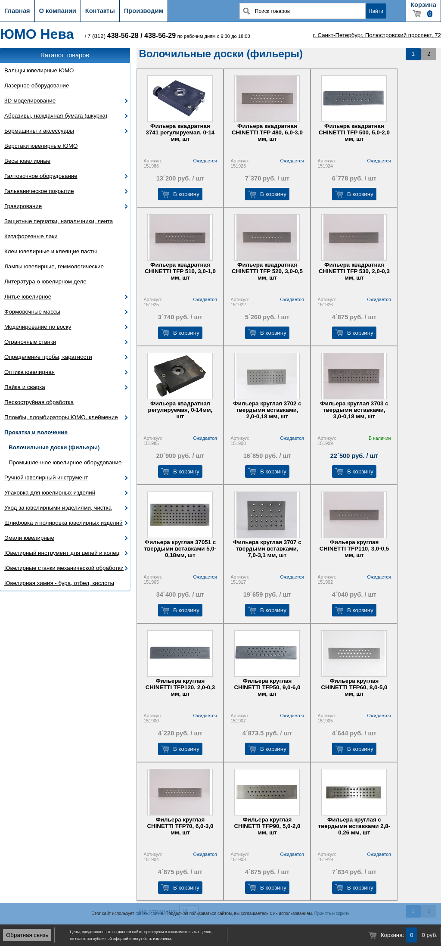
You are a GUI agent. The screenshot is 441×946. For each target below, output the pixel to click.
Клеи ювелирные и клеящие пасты (50, 251)
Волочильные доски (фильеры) (54, 447)
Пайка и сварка (24, 387)
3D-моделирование (30, 100)
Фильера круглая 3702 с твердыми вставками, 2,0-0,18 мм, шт (267, 410)
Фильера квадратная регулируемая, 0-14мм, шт (180, 410)
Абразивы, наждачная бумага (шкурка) (55, 115)
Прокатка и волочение (36, 432)
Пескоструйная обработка (39, 402)
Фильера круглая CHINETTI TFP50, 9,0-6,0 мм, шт (267, 687)
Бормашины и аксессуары (39, 131)
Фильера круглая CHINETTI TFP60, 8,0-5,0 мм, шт (354, 687)
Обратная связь (27, 935)
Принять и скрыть (332, 913)
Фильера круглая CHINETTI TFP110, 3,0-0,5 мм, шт (354, 548)
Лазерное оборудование (36, 85)
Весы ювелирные (27, 161)
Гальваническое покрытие (39, 191)
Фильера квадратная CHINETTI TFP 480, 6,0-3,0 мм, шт (267, 132)
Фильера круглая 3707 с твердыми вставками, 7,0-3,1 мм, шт (267, 548)
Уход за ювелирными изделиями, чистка (58, 507)
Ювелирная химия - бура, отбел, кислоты (59, 583)
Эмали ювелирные (29, 538)
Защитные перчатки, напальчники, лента (58, 221)
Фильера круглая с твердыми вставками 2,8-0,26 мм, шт (354, 826)
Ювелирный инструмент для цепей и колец (61, 553)
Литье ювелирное (27, 296)
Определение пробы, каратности (48, 357)
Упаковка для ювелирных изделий (49, 492)
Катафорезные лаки (31, 236)
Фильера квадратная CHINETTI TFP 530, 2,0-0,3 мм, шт (354, 271)
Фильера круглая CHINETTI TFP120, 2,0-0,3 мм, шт (180, 687)
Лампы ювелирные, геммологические (54, 266)
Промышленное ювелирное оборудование (65, 462)
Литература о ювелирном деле (45, 281)
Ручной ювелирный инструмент (46, 477)
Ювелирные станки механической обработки (64, 568)
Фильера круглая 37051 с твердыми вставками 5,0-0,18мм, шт (180, 548)
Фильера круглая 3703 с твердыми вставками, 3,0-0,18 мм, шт (354, 410)
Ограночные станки (30, 342)
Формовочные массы (32, 311)
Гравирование (23, 206)
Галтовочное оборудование (41, 176)
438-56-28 (123, 35)
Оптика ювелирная (29, 372)
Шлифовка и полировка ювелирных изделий (63, 523)
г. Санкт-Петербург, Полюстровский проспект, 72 (377, 35)
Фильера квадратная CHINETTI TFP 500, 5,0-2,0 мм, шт (354, 132)
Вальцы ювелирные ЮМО (39, 70)
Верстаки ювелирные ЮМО (41, 146)
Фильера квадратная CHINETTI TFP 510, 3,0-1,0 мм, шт (180, 271)
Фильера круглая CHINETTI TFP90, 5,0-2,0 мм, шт (267, 826)
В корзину (186, 194)
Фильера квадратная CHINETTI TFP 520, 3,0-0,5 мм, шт (267, 271)
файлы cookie (149, 913)
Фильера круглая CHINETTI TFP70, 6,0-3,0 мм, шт (180, 826)
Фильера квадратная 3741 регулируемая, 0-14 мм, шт (180, 132)
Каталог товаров (65, 55)
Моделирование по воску (37, 327)
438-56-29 (160, 35)
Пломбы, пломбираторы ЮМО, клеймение (61, 417)
